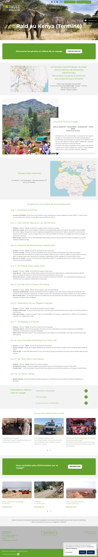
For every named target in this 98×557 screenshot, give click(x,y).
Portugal (37, 503)
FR (94, 2)
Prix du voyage (41, 398)
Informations (75, 467)
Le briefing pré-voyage (10, 439)
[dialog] (80, 549)
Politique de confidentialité (9, 540)
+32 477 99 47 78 (49, 533)
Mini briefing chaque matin (44, 439)
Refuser (83, 552)
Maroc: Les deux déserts (75, 503)
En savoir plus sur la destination (47, 404)
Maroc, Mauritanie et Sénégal (13, 503)
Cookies (4, 538)
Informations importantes (45, 392)
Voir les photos (74, 51)
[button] (4, 429)
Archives (90, 8)
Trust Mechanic (91, 533)
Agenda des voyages (90, 532)
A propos (43, 8)
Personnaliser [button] (68, 552)
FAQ (61, 2)
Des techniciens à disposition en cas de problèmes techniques (80, 440)
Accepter (90, 552)
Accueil (34, 8)
